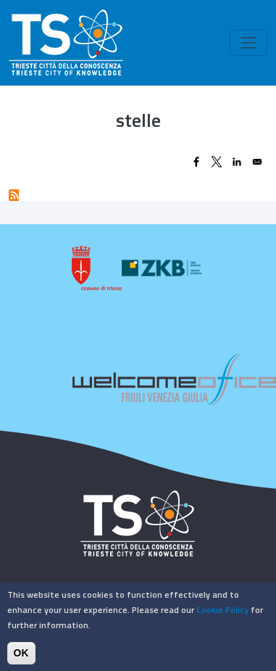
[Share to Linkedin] (237, 162)
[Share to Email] (257, 162)
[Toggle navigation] (248, 43)
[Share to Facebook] (196, 162)
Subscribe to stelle (14, 195)
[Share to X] (216, 162)
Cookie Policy (222, 615)
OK (21, 658)
